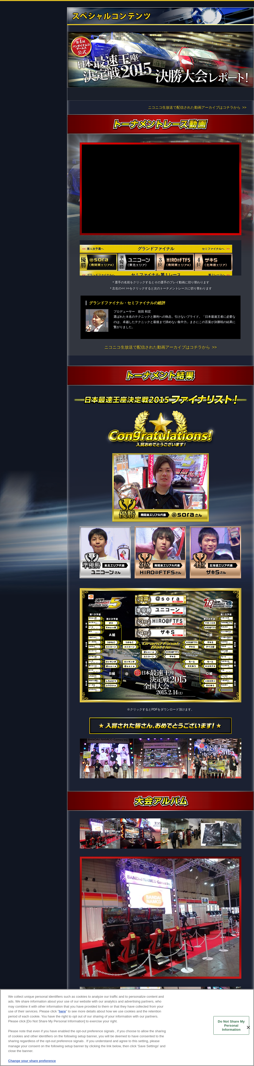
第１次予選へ (93, 248)
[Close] (248, 1027)
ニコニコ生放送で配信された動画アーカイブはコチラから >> (197, 107)
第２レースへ (219, 275)
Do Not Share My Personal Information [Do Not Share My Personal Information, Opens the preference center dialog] (231, 1025)
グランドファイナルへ (98, 275)
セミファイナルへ (216, 248)
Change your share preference (32, 1061)
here (62, 1011)
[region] (127, 1027)
